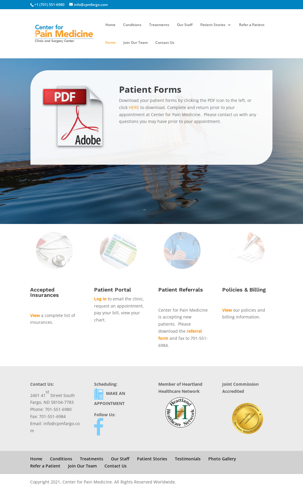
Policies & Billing (244, 289)
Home (110, 25)
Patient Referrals (180, 289)
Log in (100, 299)
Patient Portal (112, 289)
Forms (110, 43)
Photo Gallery (222, 459)
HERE (134, 107)
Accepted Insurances (44, 292)
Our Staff (185, 25)
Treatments (159, 25)
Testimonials (188, 459)
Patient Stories (212, 25)
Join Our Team (135, 43)
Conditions (132, 25)
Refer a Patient (252, 25)
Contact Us (164, 43)
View (35, 315)
